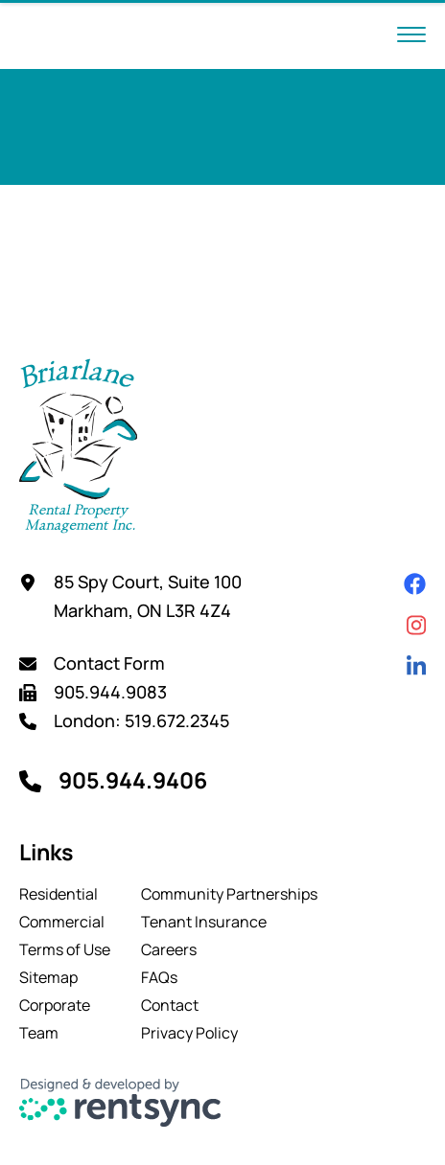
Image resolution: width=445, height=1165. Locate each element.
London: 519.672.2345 (141, 720)
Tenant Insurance (204, 921)
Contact (170, 1005)
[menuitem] (64, 893)
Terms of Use (64, 949)
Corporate (54, 1005)
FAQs (159, 977)
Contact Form (109, 662)
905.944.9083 (110, 691)
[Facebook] (415, 584)
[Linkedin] (416, 666)
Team (39, 1032)
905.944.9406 (133, 780)
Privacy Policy (189, 1032)
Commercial (62, 921)
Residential (58, 893)
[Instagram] (416, 625)
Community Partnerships (229, 893)
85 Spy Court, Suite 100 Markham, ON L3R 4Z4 (148, 596)
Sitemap (48, 977)
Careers (169, 949)
